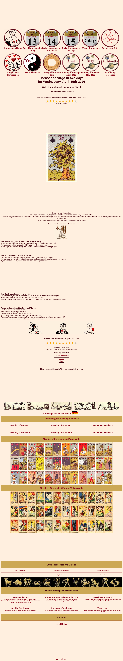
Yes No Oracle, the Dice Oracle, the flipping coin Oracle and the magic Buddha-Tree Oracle (102, 598)
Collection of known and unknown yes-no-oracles (20, 608)
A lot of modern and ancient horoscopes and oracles (61, 608)
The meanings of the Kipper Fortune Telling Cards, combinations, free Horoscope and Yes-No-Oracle (61, 598)
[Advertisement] (61, 15)
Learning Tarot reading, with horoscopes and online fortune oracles (102, 608)
